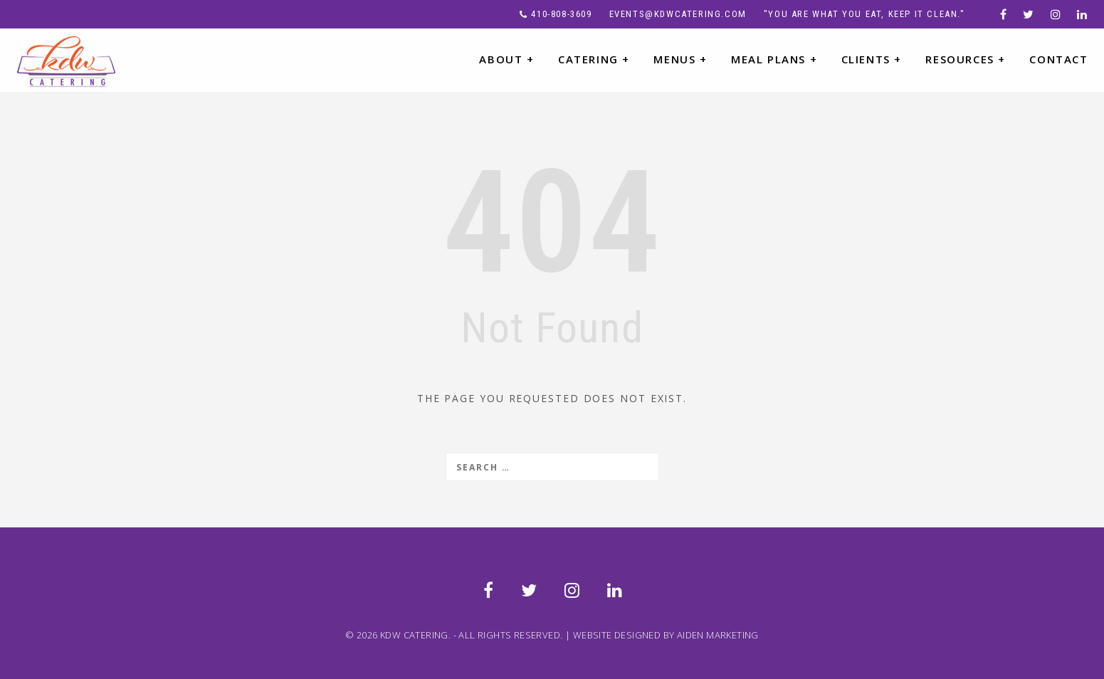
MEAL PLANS (774, 59)
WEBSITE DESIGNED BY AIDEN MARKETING (666, 634)
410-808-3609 (561, 14)
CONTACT (1058, 59)
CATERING (594, 59)
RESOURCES (965, 59)
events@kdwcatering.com (678, 14)
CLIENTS (871, 59)
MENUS (680, 59)
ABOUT (506, 59)
